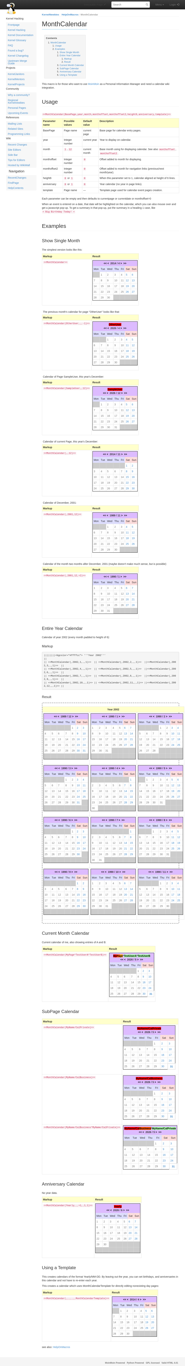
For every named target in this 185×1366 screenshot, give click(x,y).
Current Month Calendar (72, 65)
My (115, 953)
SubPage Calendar (69, 68)
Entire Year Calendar (70, 55)
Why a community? (19, 95)
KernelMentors (16, 79)
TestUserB (144, 953)
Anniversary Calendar (70, 71)
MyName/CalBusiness (149, 1076)
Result (67, 62)
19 (127, 283)
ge (121, 953)
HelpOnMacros (70, 14)
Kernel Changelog (18, 55)
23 (108, 289)
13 (133, 278)
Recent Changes (17, 144)
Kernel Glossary (17, 40)
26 (127, 289)
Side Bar (13, 154)
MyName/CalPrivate (149, 1026)
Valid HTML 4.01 (169, 1360)
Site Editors (14, 149)
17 (115, 283)
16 (108, 283)
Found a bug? (16, 50)
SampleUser (115, 387)
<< (105, 261)
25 (122, 289)
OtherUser (115, 322)
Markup (68, 59)
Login (173, 4)
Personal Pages (17, 107)
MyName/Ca (131, 1126)
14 (95, 283)
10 (115, 278)
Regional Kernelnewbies (16, 101)
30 (108, 295)
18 (122, 283)
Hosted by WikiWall (19, 165)
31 (115, 425)
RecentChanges (17, 177)
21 (95, 289)
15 (102, 283)
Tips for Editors (16, 160)
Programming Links (19, 133)
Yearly (117, 1204)
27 (133, 289)
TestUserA (130, 953)
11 (122, 278)
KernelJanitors (16, 74)
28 (95, 295)
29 (102, 295)
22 (102, 289)
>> (124, 261)
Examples (60, 49)
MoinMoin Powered (115, 1360)
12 (127, 278)
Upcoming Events (18, 113)
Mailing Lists (15, 123)
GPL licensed (153, 1360)
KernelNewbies (50, 14)
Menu (159, 4)
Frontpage (14, 24)
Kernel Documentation (21, 35)
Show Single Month (69, 52)
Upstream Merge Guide (17, 62)
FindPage (13, 182)
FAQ (10, 45)
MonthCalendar (89, 14)
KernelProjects (16, 84)
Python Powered (135, 1360)
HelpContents (16, 188)
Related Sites (15, 128)
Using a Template (68, 75)
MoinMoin (93, 84)
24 (115, 289)
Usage (58, 45)
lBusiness (145, 1126)
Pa (118, 953)
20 (133, 283)
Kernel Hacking (16, 29)
